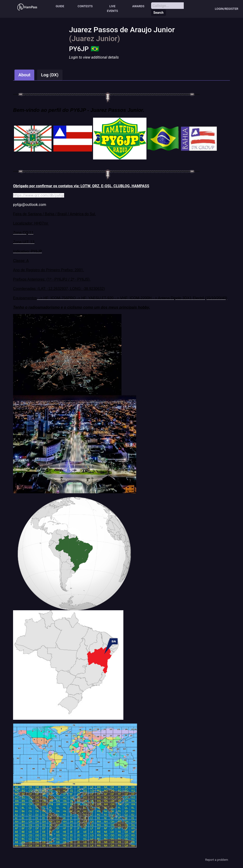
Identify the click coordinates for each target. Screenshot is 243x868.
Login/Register (226, 9)
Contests (85, 6)
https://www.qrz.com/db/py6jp (38, 195)
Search (158, 12)
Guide (60, 6)
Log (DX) (50, 75)
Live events (112, 8)
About (24, 75)
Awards (138, 6)
